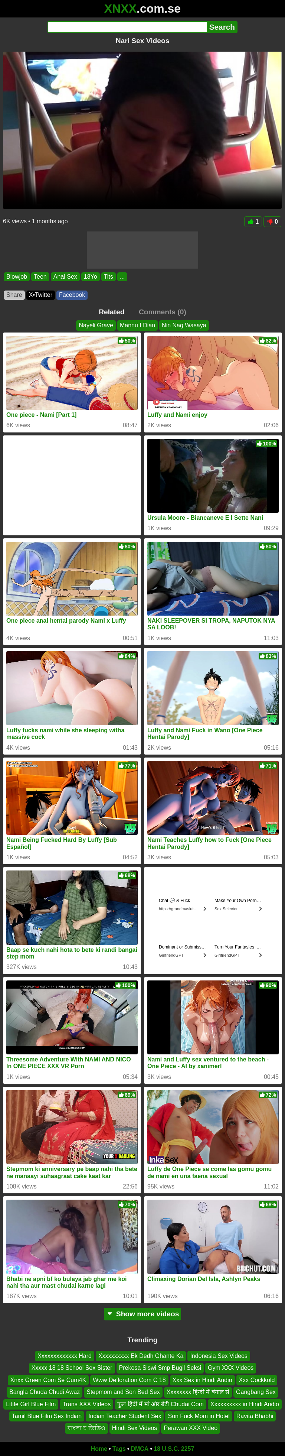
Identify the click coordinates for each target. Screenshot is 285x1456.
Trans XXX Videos (86, 1404)
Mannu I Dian (137, 325)
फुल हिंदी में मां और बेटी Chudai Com (160, 1404)
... (122, 276)
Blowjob (16, 276)
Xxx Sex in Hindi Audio (202, 1379)
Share (14, 295)
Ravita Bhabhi (254, 1416)
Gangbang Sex (256, 1392)
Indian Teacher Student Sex (124, 1416)
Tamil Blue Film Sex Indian (47, 1416)
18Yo (90, 276)
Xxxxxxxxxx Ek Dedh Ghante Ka (140, 1356)
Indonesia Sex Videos (218, 1356)
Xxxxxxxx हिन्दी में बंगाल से (198, 1392)
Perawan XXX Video (190, 1428)
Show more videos (142, 1314)
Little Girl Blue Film (31, 1404)
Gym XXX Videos (230, 1368)
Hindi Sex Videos (134, 1428)
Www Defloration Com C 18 (129, 1379)
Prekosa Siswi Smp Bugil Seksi (160, 1368)
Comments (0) (162, 312)
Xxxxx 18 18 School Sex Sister (72, 1368)
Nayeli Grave (96, 325)
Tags (119, 1449)
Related (111, 312)
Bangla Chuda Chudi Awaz (44, 1392)
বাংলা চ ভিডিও (86, 1428)
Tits (108, 276)
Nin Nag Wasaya (184, 325)
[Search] (127, 27)
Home (99, 1449)
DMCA (139, 1449)
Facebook (72, 295)
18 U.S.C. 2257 (174, 1449)
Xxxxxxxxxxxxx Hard (64, 1356)
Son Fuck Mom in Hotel (198, 1416)
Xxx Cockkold (257, 1379)
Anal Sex (65, 276)
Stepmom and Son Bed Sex (123, 1392)
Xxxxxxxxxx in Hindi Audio (244, 1404)
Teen (40, 276)
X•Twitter (40, 295)
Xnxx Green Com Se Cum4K (48, 1379)
